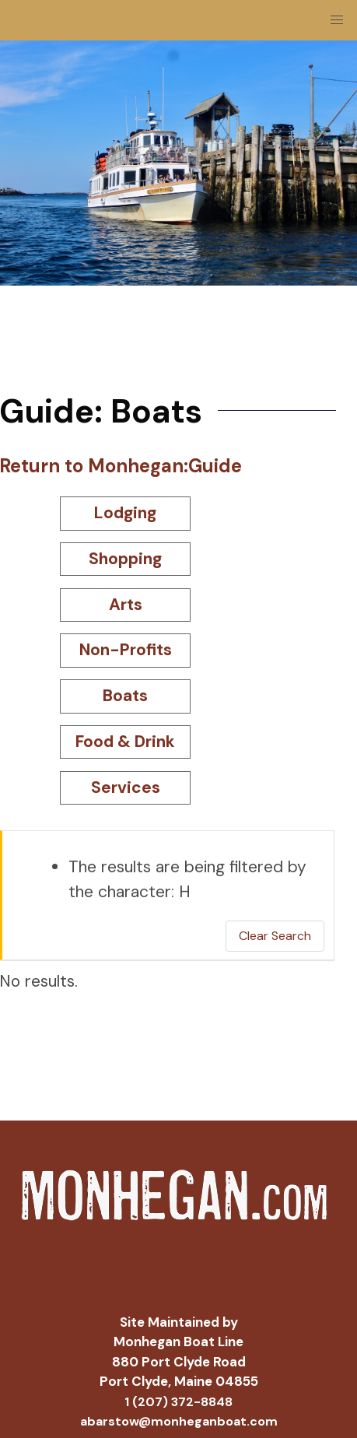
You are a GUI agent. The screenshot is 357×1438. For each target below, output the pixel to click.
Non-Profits (125, 650)
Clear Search (275, 936)
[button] (337, 20)
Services (125, 787)
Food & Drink (125, 741)
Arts (125, 605)
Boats (125, 696)
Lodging (125, 513)
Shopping (125, 559)
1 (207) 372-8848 (178, 1402)
